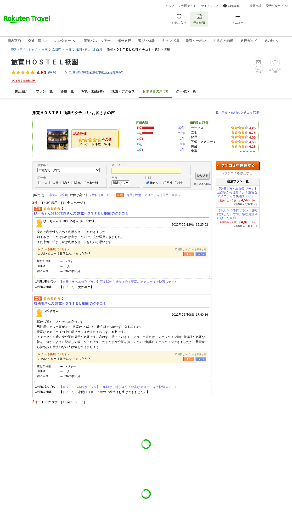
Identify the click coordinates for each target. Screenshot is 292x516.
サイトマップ (209, 5)
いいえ (201, 254)
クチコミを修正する (239, 173)
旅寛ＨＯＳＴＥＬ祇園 (44, 62)
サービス (107, 195)
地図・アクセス (123, 91)
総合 (95, 195)
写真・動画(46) (92, 91)
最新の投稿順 (58, 195)
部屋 (129, 195)
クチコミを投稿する (238, 165)
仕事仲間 (92, 183)
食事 (174, 195)
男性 (170, 183)
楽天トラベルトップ (24, 49)
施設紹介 (21, 91)
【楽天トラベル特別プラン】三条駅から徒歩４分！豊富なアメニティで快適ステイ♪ (117, 282)
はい (188, 254)
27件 (181, 133)
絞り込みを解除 (202, 184)
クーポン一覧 (186, 91)
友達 (78, 183)
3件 (182, 149)
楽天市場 (255, 5)
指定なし (155, 183)
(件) (54, 72)
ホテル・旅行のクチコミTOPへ (240, 112)
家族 (56, 183)
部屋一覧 (67, 91)
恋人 (67, 183)
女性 (181, 183)
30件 (181, 127)
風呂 (166, 195)
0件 (182, 144)
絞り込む (202, 176)
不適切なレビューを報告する (190, 249)
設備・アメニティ (147, 195)
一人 (45, 183)
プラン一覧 (44, 91)
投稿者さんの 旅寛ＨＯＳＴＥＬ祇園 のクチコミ (70, 303)
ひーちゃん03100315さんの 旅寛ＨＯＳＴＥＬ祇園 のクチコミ (81, 213)
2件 (182, 138)
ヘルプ (170, 5)
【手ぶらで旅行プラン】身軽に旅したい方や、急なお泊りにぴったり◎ (237, 214)
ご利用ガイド (187, 5)
